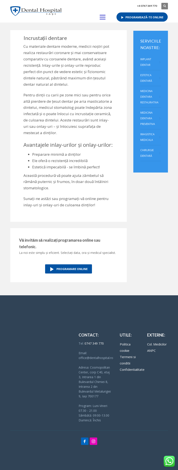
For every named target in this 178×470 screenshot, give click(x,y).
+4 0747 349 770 (147, 5)
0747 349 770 (94, 343)
